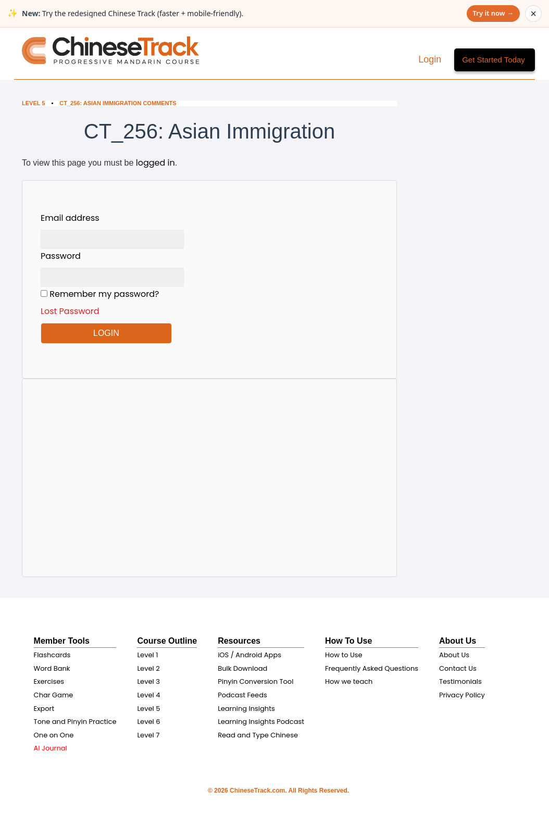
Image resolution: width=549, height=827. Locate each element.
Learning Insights (246, 708)
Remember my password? (112, 303)
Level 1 (147, 655)
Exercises (49, 681)
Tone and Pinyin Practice (75, 721)
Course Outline (167, 640)
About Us (457, 640)
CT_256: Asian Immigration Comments (117, 103)
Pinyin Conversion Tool (255, 681)
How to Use (344, 655)
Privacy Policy (462, 695)
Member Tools (62, 640)
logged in (155, 163)
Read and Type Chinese (258, 735)
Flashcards (52, 655)
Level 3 (148, 681)
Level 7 (148, 735)
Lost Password (70, 311)
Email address (70, 218)
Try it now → (493, 13)
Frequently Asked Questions (371, 668)
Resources (239, 640)
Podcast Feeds (242, 695)
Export (44, 708)
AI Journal (50, 748)
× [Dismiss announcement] (533, 13)
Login (431, 59)
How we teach (348, 681)
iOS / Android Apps (249, 655)
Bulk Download (242, 668)
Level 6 (148, 721)
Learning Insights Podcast (261, 721)
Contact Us (458, 668)
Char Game (53, 695)
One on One (54, 735)
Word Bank (52, 668)
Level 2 (148, 668)
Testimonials (460, 681)
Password (61, 256)
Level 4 (148, 695)
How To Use (348, 640)
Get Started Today (493, 59)
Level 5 (33, 103)
